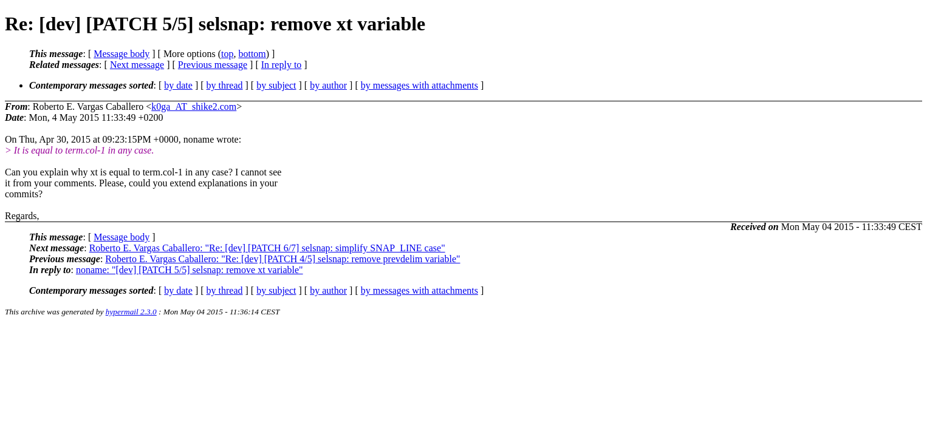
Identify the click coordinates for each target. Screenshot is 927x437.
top (227, 54)
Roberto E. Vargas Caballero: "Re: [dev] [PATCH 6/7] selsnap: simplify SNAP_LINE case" (267, 248)
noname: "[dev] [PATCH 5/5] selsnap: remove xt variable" (189, 270)
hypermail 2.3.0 (131, 311)
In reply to (281, 64)
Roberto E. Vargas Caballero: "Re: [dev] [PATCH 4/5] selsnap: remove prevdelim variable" (282, 259)
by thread (225, 85)
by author (328, 85)
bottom (251, 54)
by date (178, 85)
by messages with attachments (419, 85)
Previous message (212, 64)
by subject (276, 85)
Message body (121, 54)
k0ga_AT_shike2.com (193, 106)
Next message (137, 64)
